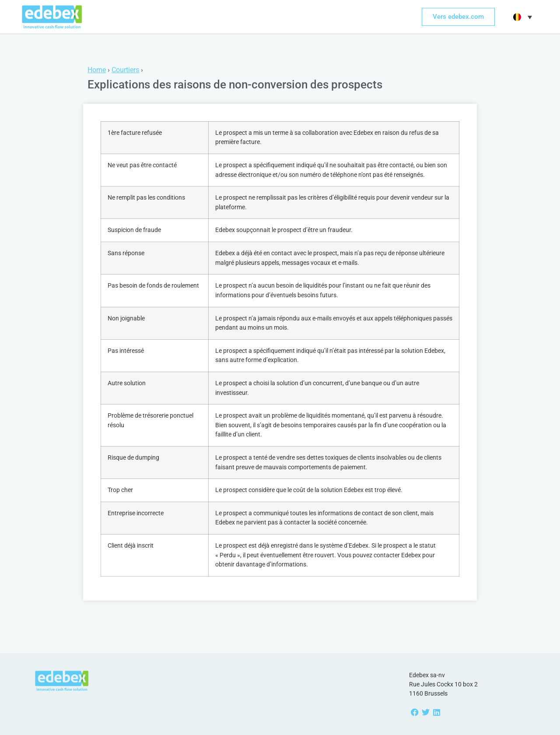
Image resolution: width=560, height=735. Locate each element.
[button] (521, 17)
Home (97, 70)
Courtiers (125, 70)
